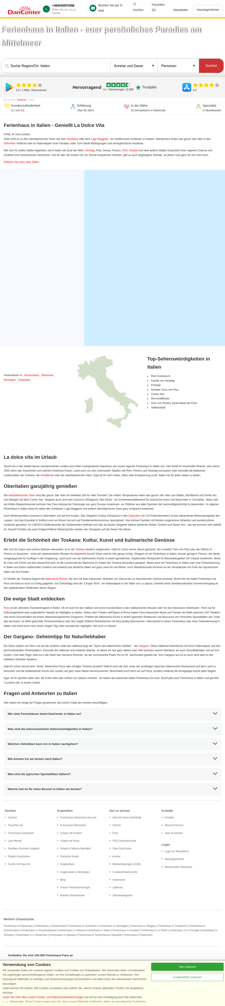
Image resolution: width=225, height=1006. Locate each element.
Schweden (24, 379)
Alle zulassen (187, 966)
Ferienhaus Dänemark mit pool (78, 817)
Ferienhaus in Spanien (62, 934)
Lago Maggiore (100, 139)
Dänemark (47, 375)
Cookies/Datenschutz (124, 872)
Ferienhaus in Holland (72, 930)
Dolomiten (10, 143)
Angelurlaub (67, 864)
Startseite (21, 100)
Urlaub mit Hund (69, 840)
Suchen (12, 817)
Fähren (116, 825)
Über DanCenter (122, 848)
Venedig (89, 150)
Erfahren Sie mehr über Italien (21, 162)
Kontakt (169, 817)
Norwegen (10, 379)
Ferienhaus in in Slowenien (31, 934)
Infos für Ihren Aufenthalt (126, 817)
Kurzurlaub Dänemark (73, 825)
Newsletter (181, 10)
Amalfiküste (47, 475)
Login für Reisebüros (177, 851)
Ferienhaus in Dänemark (18, 925)
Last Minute (15, 840)
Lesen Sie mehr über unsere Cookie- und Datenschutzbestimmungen (43, 997)
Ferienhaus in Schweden (82, 925)
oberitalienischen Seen (21, 495)
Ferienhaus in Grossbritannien (39, 930)
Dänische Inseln (69, 856)
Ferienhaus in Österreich (138, 934)
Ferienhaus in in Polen (155, 930)
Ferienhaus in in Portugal (184, 930)
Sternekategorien (122, 895)
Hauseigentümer (208, 9)
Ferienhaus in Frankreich (172, 925)
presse (116, 856)
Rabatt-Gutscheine (19, 856)
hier (127, 997)
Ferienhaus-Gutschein (21, 833)
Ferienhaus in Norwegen (114, 925)
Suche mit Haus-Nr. (19, 864)
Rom (125, 150)
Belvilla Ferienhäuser (72, 895)
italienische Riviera (56, 578)
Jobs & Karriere (174, 833)
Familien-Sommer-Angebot (23, 848)
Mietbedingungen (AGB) (126, 864)
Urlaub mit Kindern (71, 833)
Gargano (144, 645)
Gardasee (72, 139)
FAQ (115, 833)
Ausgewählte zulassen (187, 977)
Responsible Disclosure (178, 867)
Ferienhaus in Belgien (143, 925)
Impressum (118, 879)
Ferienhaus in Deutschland (50, 925)
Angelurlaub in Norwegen (75, 872)
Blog (62, 879)
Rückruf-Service (174, 825)
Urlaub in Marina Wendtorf (75, 848)
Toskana (80, 549)
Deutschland (31, 375)
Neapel (133, 150)
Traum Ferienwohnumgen (75, 887)
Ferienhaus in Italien (99, 930)
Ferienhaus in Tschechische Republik (100, 934)
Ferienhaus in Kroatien (126, 930)
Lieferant (117, 887)
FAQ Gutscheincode (124, 840)
